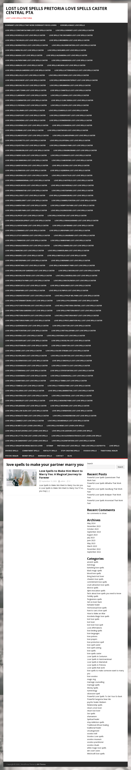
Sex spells (91, 713)
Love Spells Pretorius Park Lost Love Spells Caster (27, 320)
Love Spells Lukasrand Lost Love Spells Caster (74, 235)
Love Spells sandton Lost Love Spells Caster (71, 346)
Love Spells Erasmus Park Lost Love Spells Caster (71, 145)
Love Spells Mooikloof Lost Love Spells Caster (79, 271)
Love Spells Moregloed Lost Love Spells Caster (76, 276)
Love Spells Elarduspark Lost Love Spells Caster (74, 135)
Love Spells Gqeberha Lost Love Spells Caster (70, 170)
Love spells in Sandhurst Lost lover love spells (26, 441)
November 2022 (94, 549)
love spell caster (93, 645)
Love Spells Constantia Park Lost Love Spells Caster (28, 30)
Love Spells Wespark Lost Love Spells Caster (69, 406)
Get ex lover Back (94, 602)
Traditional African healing (98, 725)
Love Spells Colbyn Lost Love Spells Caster (70, 105)
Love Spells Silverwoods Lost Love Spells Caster (26, 361)
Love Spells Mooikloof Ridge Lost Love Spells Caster (28, 276)
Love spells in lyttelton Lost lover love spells (26, 436)
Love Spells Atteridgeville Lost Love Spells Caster (76, 70)
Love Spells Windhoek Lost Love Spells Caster (72, 411)
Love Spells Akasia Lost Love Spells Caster (23, 55)
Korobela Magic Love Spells (72, 25)
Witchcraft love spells (96, 753)
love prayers (92, 639)
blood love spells (94, 573)
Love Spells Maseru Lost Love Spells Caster (24, 255)
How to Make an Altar (96, 613)
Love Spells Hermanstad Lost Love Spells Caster (26, 190)
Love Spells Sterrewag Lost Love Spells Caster (25, 371)
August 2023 (92, 535)
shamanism (92, 716)
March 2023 (92, 546)
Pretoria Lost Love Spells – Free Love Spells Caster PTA (81, 446)
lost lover (91, 622)
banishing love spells (95, 567)
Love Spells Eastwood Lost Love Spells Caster (67, 130)
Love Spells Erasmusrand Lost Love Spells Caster (75, 150)
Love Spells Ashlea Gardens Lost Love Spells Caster (28, 70)
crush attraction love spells (98, 585)
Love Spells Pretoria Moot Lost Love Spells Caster (78, 311)
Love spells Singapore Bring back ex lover (23, 446)
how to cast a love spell (97, 610)
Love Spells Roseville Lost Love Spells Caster (25, 35)
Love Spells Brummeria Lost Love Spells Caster (70, 85)
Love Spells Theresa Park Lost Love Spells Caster (69, 386)
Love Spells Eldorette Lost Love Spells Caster (25, 140)
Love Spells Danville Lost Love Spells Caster (68, 110)
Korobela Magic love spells (98, 616)
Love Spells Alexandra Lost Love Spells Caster (66, 55)
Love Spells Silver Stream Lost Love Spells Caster (67, 351)
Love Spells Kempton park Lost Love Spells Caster (72, 205)
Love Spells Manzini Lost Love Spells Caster (24, 250)
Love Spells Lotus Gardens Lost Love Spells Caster (27, 235)
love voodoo (92, 676)
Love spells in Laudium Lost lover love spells (72, 431)
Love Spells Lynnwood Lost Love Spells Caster (26, 240)
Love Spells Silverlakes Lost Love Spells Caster (26, 356)
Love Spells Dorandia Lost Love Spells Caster (72, 125)
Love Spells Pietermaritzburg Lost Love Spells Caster (29, 301)
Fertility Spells (50, 451)
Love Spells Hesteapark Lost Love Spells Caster (72, 190)
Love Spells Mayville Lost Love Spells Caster (66, 255)
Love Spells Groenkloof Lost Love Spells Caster (26, 175)
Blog (70, 456)
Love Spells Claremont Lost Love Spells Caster (26, 95)
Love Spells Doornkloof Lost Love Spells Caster (26, 125)
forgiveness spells (94, 599)
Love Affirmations (94, 628)
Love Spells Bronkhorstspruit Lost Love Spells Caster (74, 80)
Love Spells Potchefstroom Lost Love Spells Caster (28, 306)
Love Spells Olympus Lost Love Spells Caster (68, 290)
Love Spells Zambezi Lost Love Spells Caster (24, 421)
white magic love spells (96, 748)
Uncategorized (93, 731)
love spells (91, 650)
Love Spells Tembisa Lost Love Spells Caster (24, 386)
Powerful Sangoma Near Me (99, 699)
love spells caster (94, 653)
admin (62, 481)
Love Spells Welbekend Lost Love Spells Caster (25, 406)
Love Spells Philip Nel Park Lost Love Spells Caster (77, 296)
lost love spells (93, 619)
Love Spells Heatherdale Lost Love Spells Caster (72, 185)
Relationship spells (94, 705)
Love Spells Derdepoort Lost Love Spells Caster (71, 115)
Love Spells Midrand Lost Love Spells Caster (70, 260)
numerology (92, 690)
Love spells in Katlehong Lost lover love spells (26, 431)
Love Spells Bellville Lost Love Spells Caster (25, 75)
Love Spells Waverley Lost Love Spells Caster (25, 401)
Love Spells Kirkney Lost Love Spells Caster (75, 30)
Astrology (91, 565)
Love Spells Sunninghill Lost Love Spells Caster (72, 376)
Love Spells (114, 446)
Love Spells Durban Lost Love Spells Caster (24, 130)
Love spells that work (96, 668)
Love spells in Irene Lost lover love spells (65, 426)
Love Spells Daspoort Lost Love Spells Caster (25, 115)
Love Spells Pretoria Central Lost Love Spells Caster (78, 306)
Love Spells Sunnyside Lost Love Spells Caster (25, 381)
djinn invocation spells (96, 590)
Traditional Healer (109, 451)
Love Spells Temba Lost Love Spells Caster (68, 381)
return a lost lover (94, 708)
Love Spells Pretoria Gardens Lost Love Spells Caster (28, 311)
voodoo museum (94, 739)
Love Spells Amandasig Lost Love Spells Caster (72, 60)
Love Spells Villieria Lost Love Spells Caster (24, 391)
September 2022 (94, 552)
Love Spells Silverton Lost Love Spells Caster (71, 356)
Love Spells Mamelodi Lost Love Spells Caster (74, 245)
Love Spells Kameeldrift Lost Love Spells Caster (26, 200)
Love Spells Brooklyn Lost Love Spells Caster (25, 85)
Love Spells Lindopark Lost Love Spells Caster (69, 230)
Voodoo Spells (90, 451)
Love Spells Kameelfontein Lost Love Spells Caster (74, 200)
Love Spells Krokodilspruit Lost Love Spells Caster (28, 220)
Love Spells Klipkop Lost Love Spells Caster (24, 215)
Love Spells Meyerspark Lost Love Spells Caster (26, 260)
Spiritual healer (93, 719)
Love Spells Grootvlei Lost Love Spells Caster (72, 175)
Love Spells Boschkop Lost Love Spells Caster (25, 80)
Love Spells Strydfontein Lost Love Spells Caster (72, 371)
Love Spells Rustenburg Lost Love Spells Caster (26, 346)
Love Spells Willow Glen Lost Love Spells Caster (26, 411)
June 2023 (91, 540)
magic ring (91, 679)
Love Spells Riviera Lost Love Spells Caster (24, 336)
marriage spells (93, 685)
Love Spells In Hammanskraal (99, 659)
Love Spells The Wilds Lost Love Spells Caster (25, 40)
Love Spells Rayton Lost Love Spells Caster (71, 326)
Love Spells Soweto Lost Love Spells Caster (71, 366)
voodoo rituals (93, 745)
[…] (48, 491)
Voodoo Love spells (95, 736)
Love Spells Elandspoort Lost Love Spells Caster (27, 135)
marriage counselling (95, 682)
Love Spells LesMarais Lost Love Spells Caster (25, 230)
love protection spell (95, 642)
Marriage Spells (45, 456)
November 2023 (94, 526)
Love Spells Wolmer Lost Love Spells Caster (67, 50)
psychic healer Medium (96, 702)
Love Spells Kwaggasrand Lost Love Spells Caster (76, 220)
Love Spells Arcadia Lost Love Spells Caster (66, 65)
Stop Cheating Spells (70, 451)
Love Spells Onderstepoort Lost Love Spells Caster (28, 296)
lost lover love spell (95, 625)
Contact (60, 456)
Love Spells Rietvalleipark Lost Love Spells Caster (73, 331)
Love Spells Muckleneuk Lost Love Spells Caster (75, 280)
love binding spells (94, 630)
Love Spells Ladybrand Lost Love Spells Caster (73, 225)
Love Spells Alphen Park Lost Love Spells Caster (26, 60)
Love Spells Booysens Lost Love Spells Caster (69, 75)
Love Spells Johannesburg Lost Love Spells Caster (71, 195)
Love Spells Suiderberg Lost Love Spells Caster (26, 376)
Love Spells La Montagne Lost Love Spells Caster (26, 225)
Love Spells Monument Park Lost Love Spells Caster (72, 265)
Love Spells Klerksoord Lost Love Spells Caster (72, 210)
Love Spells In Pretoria (96, 665)
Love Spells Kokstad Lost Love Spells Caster (67, 215)
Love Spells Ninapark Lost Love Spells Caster (25, 290)
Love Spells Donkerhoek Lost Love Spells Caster (70, 120)
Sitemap (49, 446)
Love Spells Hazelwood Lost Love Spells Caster (26, 185)
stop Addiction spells (95, 722)
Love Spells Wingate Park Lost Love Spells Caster (27, 416)
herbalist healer (93, 605)
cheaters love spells (95, 579)
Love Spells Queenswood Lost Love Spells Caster (26, 326)
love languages (93, 633)
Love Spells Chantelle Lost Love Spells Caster (70, 90)
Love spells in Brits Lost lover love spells (24, 426)
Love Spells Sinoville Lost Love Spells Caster (72, 361)
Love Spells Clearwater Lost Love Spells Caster (26, 100)
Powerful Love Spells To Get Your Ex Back (104, 696)
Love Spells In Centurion (97, 656)
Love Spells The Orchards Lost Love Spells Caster (71, 35)
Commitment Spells (30, 451)
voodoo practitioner (95, 742)
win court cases (93, 750)
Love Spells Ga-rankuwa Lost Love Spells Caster (26, 160)
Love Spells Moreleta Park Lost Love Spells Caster (27, 280)
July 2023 (91, 537)
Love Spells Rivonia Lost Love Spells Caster (66, 336)
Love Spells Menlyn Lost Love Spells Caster (24, 50)
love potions (92, 636)
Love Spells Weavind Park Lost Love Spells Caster (70, 401)
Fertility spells (92, 596)
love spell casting (94, 647)
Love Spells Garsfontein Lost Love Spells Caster (26, 165)
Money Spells (28, 456)
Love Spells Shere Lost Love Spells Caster (23, 351)
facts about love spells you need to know (104, 593)
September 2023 (94, 532)
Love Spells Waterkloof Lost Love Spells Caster (26, 396)
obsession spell (93, 693)
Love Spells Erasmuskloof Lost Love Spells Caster (27, 150)
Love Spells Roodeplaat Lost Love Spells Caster (26, 341)
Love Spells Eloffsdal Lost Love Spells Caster (70, 140)
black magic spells (94, 570)
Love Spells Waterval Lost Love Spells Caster (72, 396)
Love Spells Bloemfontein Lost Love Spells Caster (74, 45)
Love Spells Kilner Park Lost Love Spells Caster (26, 210)
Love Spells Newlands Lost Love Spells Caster (70, 285)
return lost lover (93, 710)
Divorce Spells (11, 451)
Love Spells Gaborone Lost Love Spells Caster (72, 160)
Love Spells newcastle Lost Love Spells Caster (25, 285)
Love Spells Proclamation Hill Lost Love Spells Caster (78, 320)
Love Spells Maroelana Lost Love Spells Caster (68, 250)
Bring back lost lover (95, 576)
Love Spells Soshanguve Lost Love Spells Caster (26, 366)
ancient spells (92, 562)
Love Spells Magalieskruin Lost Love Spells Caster (27, 245)
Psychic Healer (11, 456)
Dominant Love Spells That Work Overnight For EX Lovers (30, 25)
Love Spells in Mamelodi (97, 662)
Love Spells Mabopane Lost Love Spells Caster (71, 240)
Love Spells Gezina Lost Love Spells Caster (70, 165)
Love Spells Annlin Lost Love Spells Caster (24, 65)
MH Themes (41, 764)
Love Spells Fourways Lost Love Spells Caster (71, 155)
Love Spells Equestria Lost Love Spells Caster (25, 145)
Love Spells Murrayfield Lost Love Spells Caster (26, 45)
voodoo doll (92, 733)
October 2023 (93, 529)
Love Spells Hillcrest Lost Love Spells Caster (25, 195)
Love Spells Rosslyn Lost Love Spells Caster (70, 341)
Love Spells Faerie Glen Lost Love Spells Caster (26, 155)
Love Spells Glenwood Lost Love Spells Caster (25, 170)
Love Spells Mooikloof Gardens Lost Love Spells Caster (29, 271)
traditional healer (94, 728)
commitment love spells (97, 582)
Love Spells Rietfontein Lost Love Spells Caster (26, 331)
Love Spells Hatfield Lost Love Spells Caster (73, 180)
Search (90, 463)
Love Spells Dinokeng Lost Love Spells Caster (25, 120)
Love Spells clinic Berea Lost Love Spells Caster (72, 100)
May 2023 (91, 543)
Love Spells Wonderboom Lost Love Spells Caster (74, 416)
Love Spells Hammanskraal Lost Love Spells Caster (27, 180)
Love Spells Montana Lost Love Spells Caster (25, 265)
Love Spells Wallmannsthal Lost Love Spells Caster (71, 391)
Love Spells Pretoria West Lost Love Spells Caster (77, 315)
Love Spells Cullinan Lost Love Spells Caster (25, 110)
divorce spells (92, 587)
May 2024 (91, 523)
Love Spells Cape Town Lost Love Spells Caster (25, 90)
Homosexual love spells (97, 607)
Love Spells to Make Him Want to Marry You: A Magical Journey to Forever (61, 474)
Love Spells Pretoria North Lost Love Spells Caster (28, 315)
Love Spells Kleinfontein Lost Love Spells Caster (73, 441)
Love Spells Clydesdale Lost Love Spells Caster (26, 105)
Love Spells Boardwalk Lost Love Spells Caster (68, 421)
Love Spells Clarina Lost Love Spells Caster (70, 95)
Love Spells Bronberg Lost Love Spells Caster (69, 40)
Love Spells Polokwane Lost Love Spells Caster (77, 301)
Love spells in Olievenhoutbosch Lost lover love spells (76, 436)
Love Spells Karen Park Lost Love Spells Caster (26, 205)
